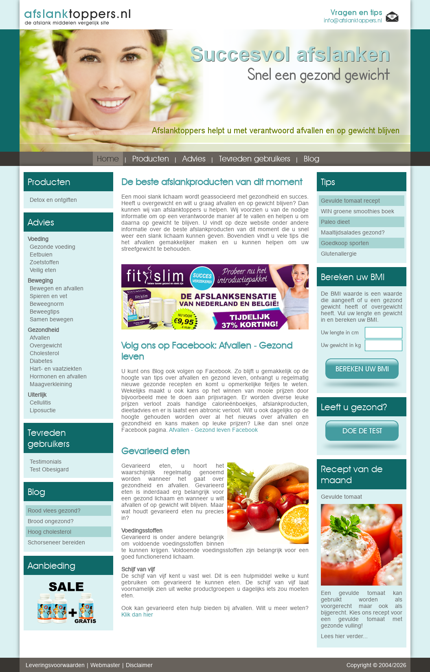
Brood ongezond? (51, 521)
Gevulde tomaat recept (350, 200)
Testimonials (45, 461)
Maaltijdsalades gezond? (353, 232)
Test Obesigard (49, 469)
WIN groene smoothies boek (357, 211)
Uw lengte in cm (340, 332)
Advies (194, 159)
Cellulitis (40, 402)
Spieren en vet (48, 296)
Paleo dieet (335, 222)
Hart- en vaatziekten (56, 368)
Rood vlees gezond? (54, 510)
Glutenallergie (339, 253)
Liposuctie (43, 410)
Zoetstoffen (44, 262)
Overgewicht (46, 345)
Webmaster (105, 665)
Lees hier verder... (344, 636)
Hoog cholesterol (49, 531)
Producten (150, 159)
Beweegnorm (47, 304)
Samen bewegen (51, 319)
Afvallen (40, 337)
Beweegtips (44, 311)
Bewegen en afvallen (56, 288)
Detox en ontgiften (53, 200)
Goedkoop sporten (345, 243)
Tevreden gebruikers (254, 159)
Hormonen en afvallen (58, 376)
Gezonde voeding (52, 246)
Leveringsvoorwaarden (55, 665)
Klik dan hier (137, 614)
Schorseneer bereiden (56, 542)
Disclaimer (139, 665)
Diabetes (41, 361)
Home (108, 159)
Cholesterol (44, 353)
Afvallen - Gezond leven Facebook (213, 430)
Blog (311, 159)
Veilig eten (43, 270)
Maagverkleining (51, 384)
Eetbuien (41, 254)
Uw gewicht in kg (341, 345)
